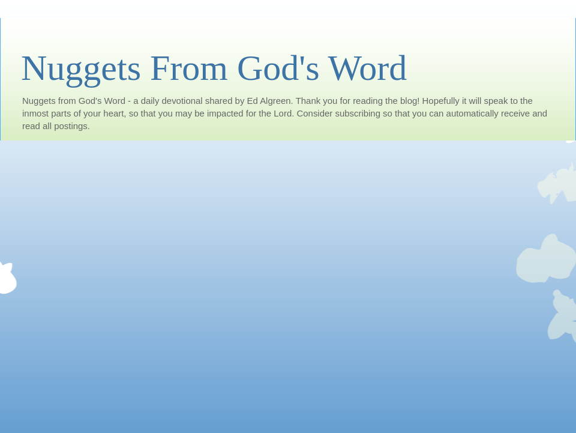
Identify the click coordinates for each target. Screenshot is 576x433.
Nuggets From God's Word (214, 68)
